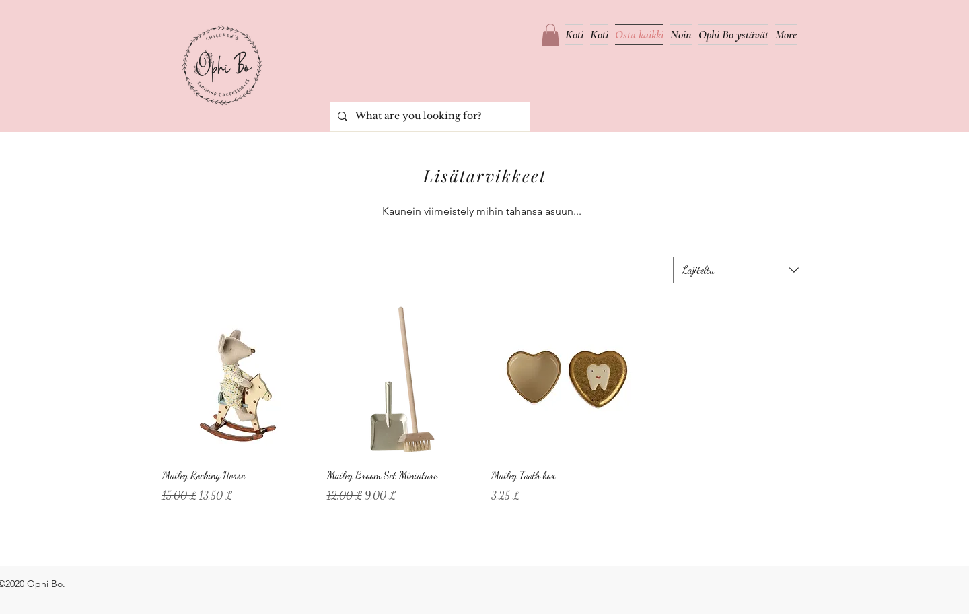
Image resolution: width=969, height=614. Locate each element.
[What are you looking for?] (428, 116)
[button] (550, 35)
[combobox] (740, 270)
